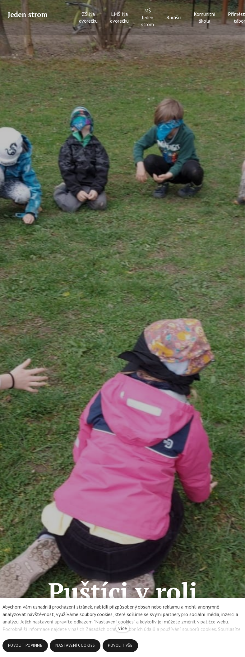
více (122, 628)
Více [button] (219, 18)
